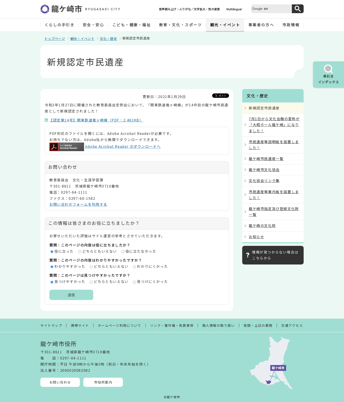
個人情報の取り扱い (218, 325)
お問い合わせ (60, 382)
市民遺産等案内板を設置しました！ (274, 194)
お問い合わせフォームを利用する (78, 204)
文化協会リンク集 (264, 180)
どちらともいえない (99, 251)
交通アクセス (292, 325)
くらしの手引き (60, 24)
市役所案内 (103, 382)
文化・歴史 (108, 38)
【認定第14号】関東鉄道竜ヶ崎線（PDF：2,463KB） (96, 120)
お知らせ (256, 236)
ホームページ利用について (119, 325)
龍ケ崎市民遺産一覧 (266, 158)
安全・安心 (93, 24)
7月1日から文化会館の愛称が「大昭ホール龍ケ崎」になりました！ (274, 124)
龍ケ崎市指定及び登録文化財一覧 (274, 211)
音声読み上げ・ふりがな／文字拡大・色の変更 (189, 9)
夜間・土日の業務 (258, 325)
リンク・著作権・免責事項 (172, 325)
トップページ (54, 38)
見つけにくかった (152, 281)
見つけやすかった (69, 281)
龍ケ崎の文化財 (262, 225)
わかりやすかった (69, 266)
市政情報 (290, 24)
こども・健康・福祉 (131, 24)
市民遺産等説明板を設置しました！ (274, 144)
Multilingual (234, 9)
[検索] (270, 9)
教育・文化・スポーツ (180, 24)
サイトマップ (51, 325)
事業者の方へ (261, 24)
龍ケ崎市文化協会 (264, 169)
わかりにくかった (152, 266)
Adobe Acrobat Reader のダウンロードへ (105, 146)
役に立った (64, 251)
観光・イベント (225, 24)
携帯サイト (80, 325)
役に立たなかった (140, 251)
